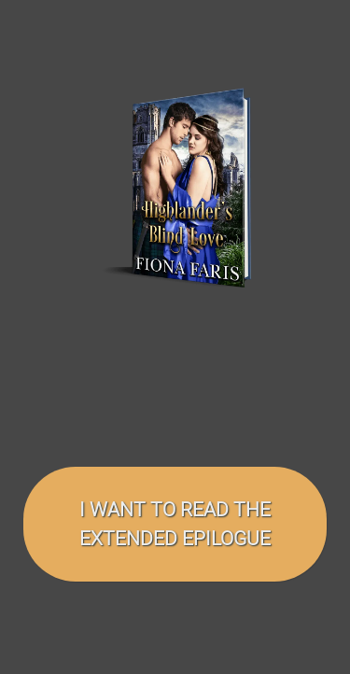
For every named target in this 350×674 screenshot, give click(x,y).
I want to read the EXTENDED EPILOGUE (175, 524)
